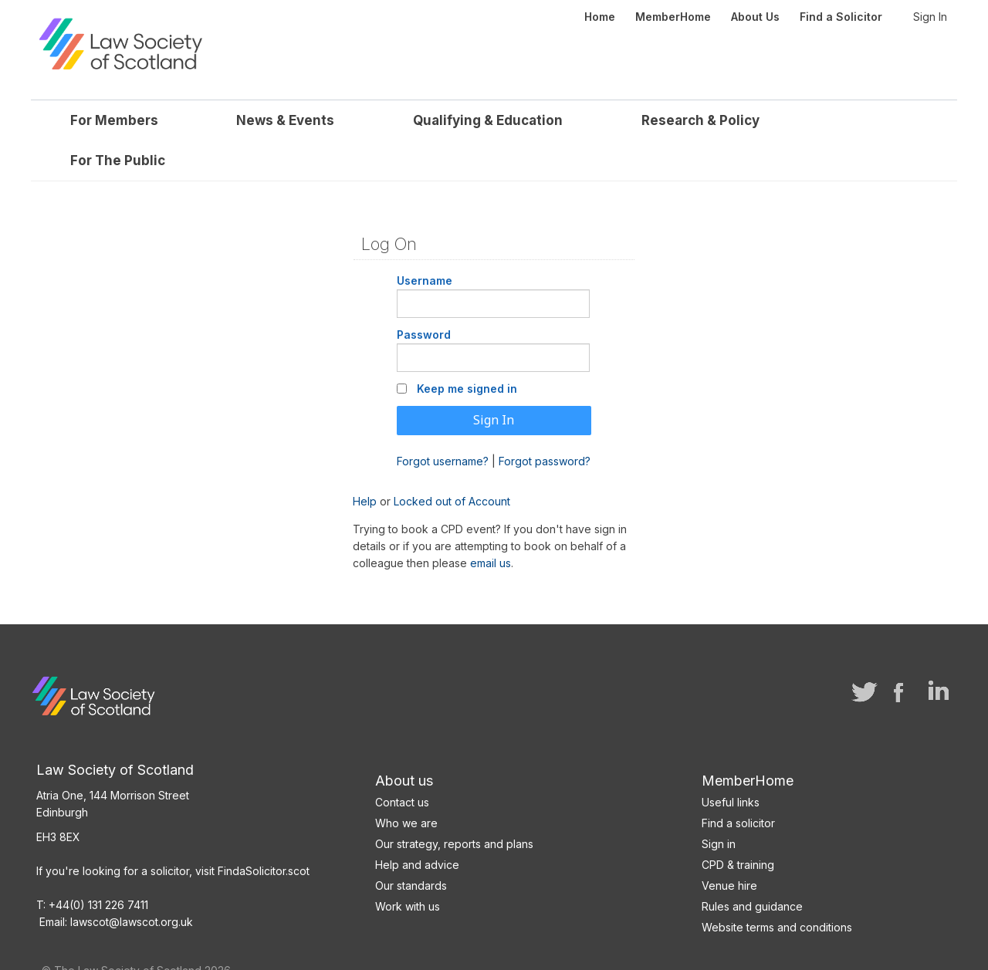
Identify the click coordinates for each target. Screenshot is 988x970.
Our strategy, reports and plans (454, 809)
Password (424, 300)
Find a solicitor (738, 789)
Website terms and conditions (777, 893)
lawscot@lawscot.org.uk (131, 887)
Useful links (731, 768)
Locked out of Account (452, 467)
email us (490, 529)
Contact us (402, 768)
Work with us (407, 872)
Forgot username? (443, 426)
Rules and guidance (752, 872)
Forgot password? (544, 426)
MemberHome (747, 746)
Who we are (406, 789)
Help (365, 467)
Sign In (930, 16)
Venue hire (729, 851)
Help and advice (417, 830)
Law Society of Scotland (164, 23)
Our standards (411, 851)
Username (424, 246)
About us (404, 746)
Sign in (719, 809)
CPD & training (738, 830)
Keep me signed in (467, 354)
